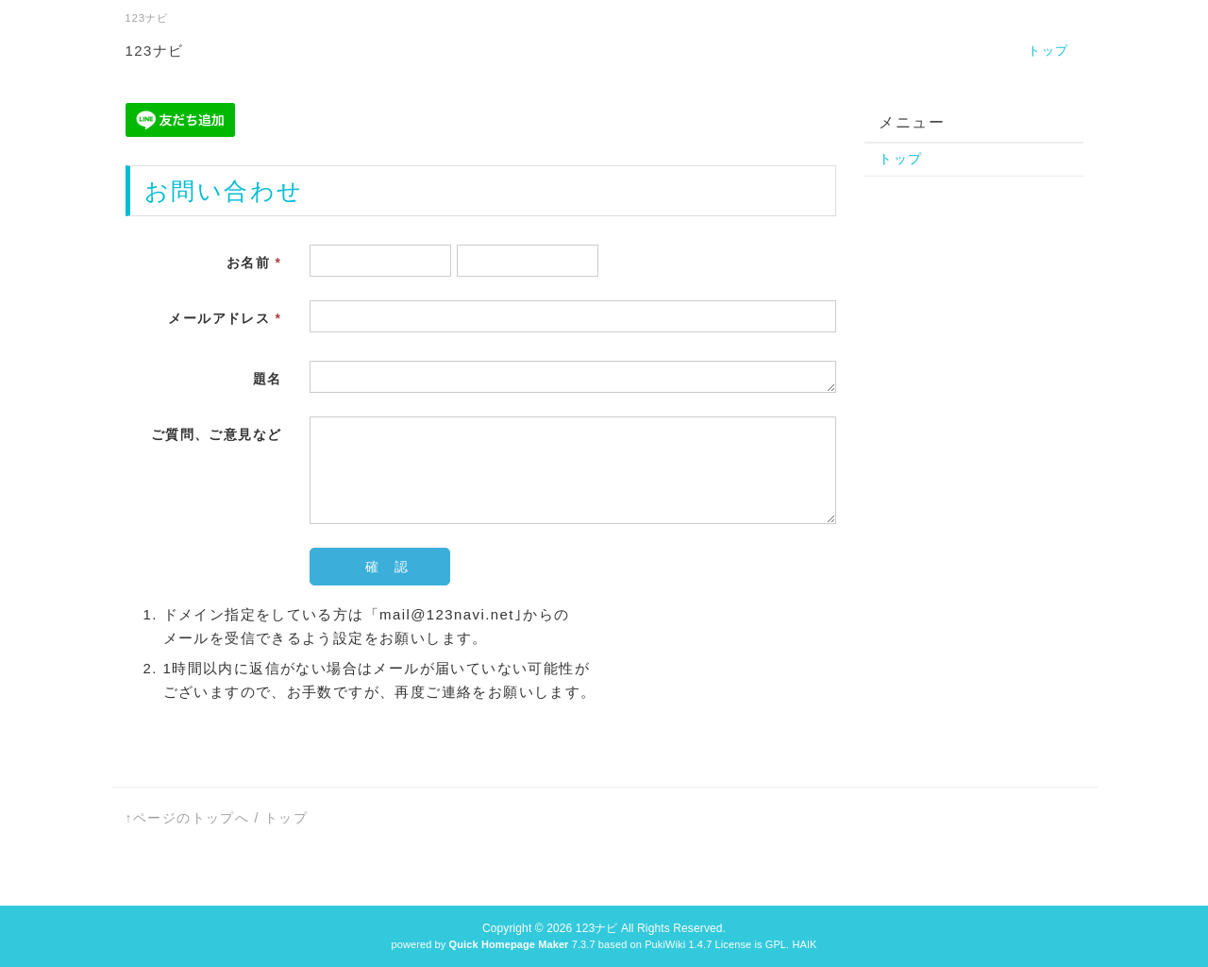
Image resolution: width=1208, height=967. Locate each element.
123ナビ (155, 50)
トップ (1048, 50)
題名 (267, 378)
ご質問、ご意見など (216, 434)
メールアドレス (224, 318)
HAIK (804, 944)
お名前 (253, 262)
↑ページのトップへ (188, 817)
